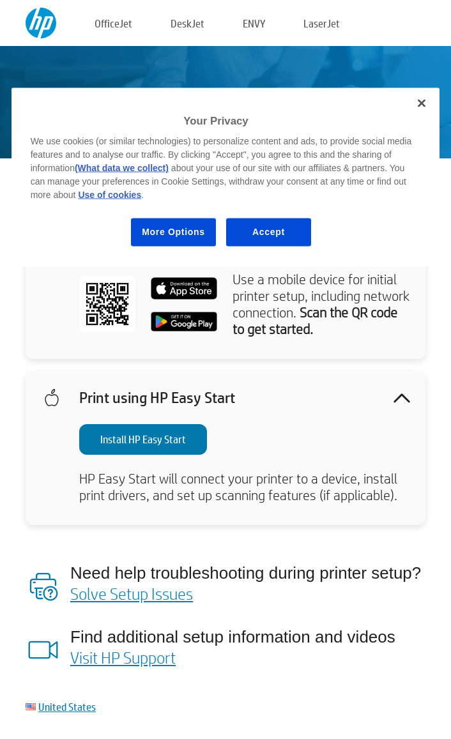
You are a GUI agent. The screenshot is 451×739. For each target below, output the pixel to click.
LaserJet (321, 23)
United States (67, 706)
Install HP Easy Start (143, 439)
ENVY (254, 23)
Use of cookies (109, 195)
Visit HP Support (123, 657)
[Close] (422, 103)
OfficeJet (113, 23)
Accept (268, 232)
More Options (173, 232)
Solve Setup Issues (131, 593)
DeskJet (187, 23)
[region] (225, 177)
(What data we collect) (122, 168)
